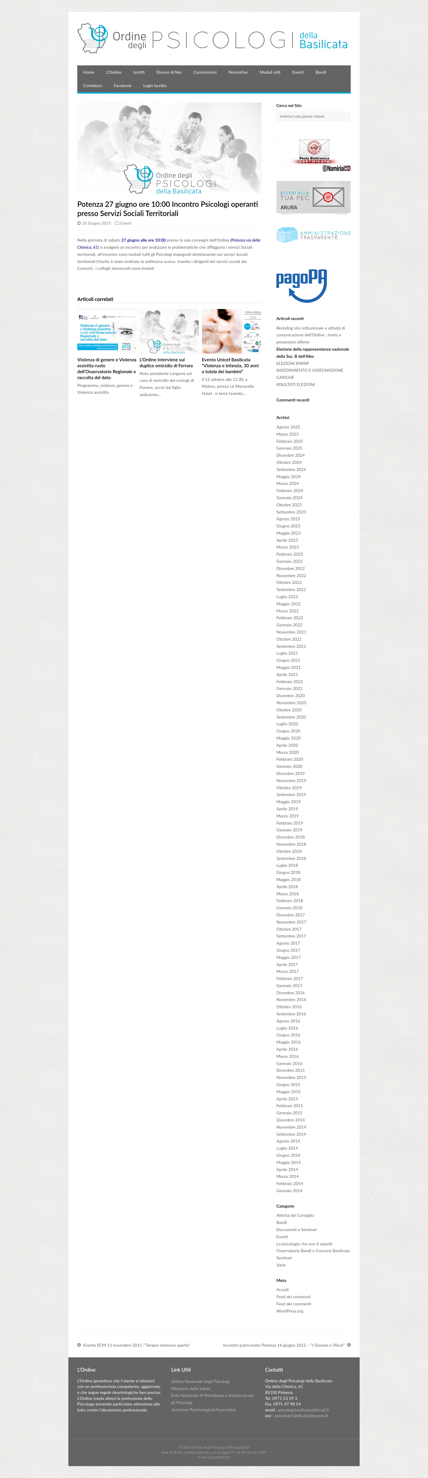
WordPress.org (289, 1310)
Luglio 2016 (287, 1027)
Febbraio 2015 (289, 1105)
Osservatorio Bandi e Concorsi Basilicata (313, 1250)
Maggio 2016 (288, 1041)
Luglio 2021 (287, 653)
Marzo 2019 (287, 815)
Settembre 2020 (291, 716)
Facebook (122, 85)
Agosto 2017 (288, 943)
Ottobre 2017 (289, 929)
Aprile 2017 (287, 964)
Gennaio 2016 (289, 1063)
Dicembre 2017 (290, 914)
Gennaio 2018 (289, 907)
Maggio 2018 (288, 879)
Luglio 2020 (287, 723)
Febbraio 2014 (289, 1183)
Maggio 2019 (288, 801)
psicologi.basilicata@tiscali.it (303, 1409)
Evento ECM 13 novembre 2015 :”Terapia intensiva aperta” (136, 1345)
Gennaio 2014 (289, 1190)
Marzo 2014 (287, 1176)
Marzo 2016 (287, 1056)
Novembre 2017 (291, 921)
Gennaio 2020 (289, 766)
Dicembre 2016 (290, 992)
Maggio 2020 (288, 737)
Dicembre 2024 (290, 455)
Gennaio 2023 (289, 561)
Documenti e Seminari (296, 1229)
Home (88, 72)
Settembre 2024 (291, 469)
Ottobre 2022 (289, 582)
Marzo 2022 (287, 610)
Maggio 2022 (288, 603)
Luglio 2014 (287, 1148)
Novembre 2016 (291, 999)
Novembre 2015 (291, 1077)
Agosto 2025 (288, 426)
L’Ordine (113, 72)
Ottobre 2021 (289, 639)
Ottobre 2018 (289, 851)
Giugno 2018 (288, 872)
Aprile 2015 (287, 1098)
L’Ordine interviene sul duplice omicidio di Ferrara (166, 362)
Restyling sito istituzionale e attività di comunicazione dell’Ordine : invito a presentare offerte (310, 335)
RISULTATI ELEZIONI (295, 384)
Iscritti (138, 72)
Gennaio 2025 (289, 447)
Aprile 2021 (287, 674)
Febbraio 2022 (289, 617)
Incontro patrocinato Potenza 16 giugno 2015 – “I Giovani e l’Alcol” (284, 1345)
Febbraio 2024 (289, 490)
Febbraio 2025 (289, 441)
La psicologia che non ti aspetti (304, 1243)
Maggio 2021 (288, 667)
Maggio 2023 (288, 532)
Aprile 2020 (287, 745)
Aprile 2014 (287, 1169)
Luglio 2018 (287, 865)
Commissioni (205, 72)
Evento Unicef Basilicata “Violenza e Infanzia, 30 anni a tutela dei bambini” (230, 365)
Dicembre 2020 (290, 695)
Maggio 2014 (288, 1162)
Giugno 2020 (288, 730)
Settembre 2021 (291, 646)
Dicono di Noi (168, 72)
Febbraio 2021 (289, 681)
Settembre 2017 (291, 935)
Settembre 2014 (291, 1134)
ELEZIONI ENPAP (292, 363)
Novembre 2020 (291, 702)
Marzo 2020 (287, 752)
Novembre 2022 (291, 575)
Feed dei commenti (293, 1303)
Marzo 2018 (287, 893)
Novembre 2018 (291, 844)
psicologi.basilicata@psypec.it (301, 1415)
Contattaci (92, 85)
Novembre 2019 (291, 780)
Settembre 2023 (291, 511)
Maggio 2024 (288, 476)
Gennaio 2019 (289, 829)
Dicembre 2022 (290, 568)
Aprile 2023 (287, 540)
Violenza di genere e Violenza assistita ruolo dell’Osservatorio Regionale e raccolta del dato (106, 368)
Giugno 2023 (288, 525)
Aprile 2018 (287, 886)
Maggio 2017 (288, 957)
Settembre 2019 (291, 794)
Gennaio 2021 (289, 688)
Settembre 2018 (291, 858)
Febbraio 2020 (289, 759)
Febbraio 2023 (289, 554)
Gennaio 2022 (289, 624)
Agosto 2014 (288, 1140)
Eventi (298, 72)
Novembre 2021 (291, 631)
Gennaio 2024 (289, 497)
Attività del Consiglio (295, 1215)
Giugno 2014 (288, 1155)
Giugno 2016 (288, 1034)
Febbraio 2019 (289, 822)
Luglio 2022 (287, 596)
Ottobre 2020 (289, 709)
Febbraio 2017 (289, 978)
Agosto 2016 (288, 1020)
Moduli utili (270, 72)
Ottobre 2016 (289, 1006)
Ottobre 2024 (289, 462)
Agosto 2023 (288, 518)
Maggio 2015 (288, 1091)
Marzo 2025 (287, 434)
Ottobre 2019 (289, 787)
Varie (281, 1264)
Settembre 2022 (291, 589)
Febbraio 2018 (289, 900)
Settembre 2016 (291, 1013)
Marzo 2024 (287, 483)
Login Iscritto (155, 85)
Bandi (321, 72)
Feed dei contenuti (293, 1296)
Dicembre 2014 (290, 1119)
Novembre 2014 (291, 1126)
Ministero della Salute (191, 1388)
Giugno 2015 (288, 1084)
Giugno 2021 (288, 660)
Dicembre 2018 (290, 836)
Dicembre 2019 (290, 773)
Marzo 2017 (287, 971)
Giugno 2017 (288, 950)
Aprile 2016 (287, 1049)
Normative (238, 72)
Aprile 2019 (287, 808)
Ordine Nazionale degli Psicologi (200, 1381)
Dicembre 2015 (290, 1070)
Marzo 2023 (287, 546)
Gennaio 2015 (289, 1112)
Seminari (284, 1257)
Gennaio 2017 (289, 985)
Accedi (282, 1289)
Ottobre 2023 (289, 504)
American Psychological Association (203, 1409)
